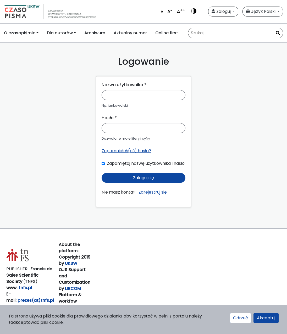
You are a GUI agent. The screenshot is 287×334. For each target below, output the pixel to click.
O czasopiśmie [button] (19, 33)
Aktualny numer (130, 33)
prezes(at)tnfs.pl (36, 300)
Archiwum (94, 33)
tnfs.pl (25, 288)
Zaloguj (222, 11)
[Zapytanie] (235, 33)
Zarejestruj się (153, 192)
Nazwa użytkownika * (124, 85)
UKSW (71, 263)
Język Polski (261, 11)
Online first (166, 33)
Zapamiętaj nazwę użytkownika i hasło (146, 163)
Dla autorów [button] (60, 33)
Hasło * (109, 118)
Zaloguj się (143, 178)
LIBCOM (73, 289)
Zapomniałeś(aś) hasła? (126, 151)
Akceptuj (266, 318)
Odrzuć (240, 318)
